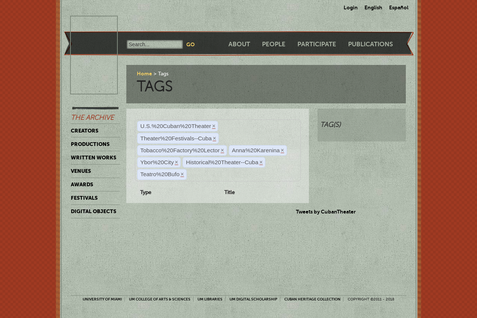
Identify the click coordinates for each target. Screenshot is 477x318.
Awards (82, 184)
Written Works (93, 157)
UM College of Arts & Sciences (159, 299)
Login (351, 7)
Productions (90, 144)
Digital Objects (93, 211)
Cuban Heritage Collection (312, 299)
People (273, 44)
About (239, 44)
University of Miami (102, 299)
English (373, 7)
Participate (316, 44)
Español (398, 7)
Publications (370, 44)
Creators (84, 131)
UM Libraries (210, 299)
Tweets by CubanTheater (326, 212)
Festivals (84, 198)
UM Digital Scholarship (253, 299)
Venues (81, 171)
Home (144, 74)
